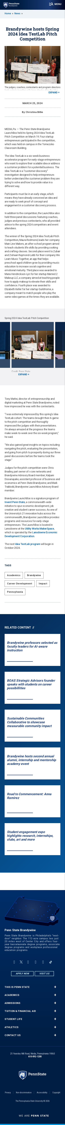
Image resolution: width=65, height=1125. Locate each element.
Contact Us (13, 1035)
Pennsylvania (15, 591)
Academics (13, 575)
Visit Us (44, 973)
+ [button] (55, 987)
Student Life (13, 1019)
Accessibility (42, 1092)
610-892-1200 (35, 1056)
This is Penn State (17, 987)
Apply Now (22, 973)
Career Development (19, 583)
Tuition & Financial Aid (20, 1011)
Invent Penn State (15, 502)
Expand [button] (53, 92)
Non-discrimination (24, 1092)
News (17, 13)
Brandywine (34, 575)
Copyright (56, 1092)
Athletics (12, 1027)
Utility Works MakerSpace (39, 528)
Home (8, 13)
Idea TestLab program (27, 544)
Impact (43, 583)
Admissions (12, 1003)
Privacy (8, 1092)
